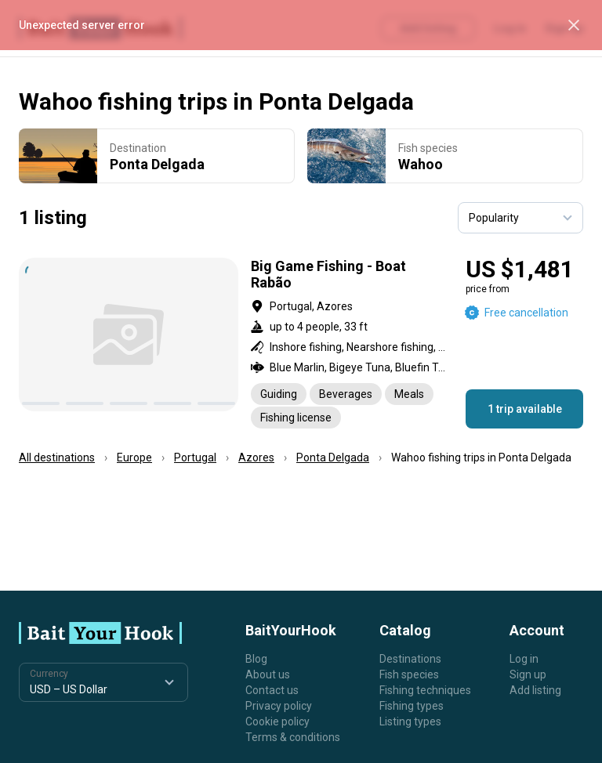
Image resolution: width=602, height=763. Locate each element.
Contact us (272, 690)
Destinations (410, 659)
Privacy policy (278, 706)
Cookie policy (277, 721)
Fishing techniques (425, 690)
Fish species (409, 674)
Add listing (535, 690)
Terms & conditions (292, 737)
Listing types (410, 721)
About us (267, 674)
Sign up (528, 674)
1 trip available (525, 409)
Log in (524, 659)
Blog (256, 659)
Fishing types (411, 706)
